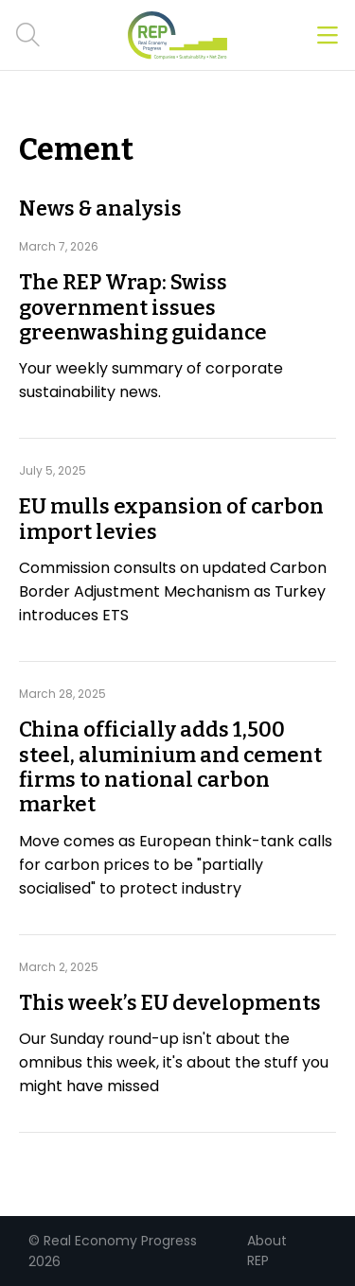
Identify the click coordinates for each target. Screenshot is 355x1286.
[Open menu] (327, 35)
